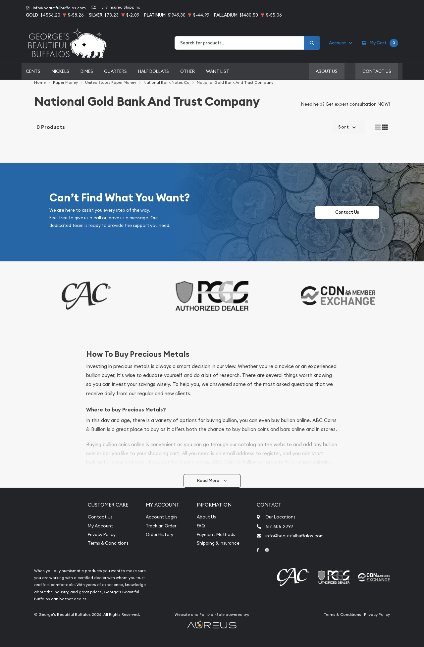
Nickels (60, 71)
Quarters (115, 71)
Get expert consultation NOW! (358, 104)
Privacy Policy (102, 534)
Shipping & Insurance (218, 543)
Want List (217, 71)
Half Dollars (153, 71)
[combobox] (239, 43)
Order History (159, 534)
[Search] (312, 43)
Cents (33, 71)
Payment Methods (216, 534)
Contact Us (376, 71)
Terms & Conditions (108, 543)
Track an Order (161, 526)
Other (187, 71)
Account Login (161, 517)
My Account (100, 526)
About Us (327, 71)
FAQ (201, 526)
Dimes (86, 71)
